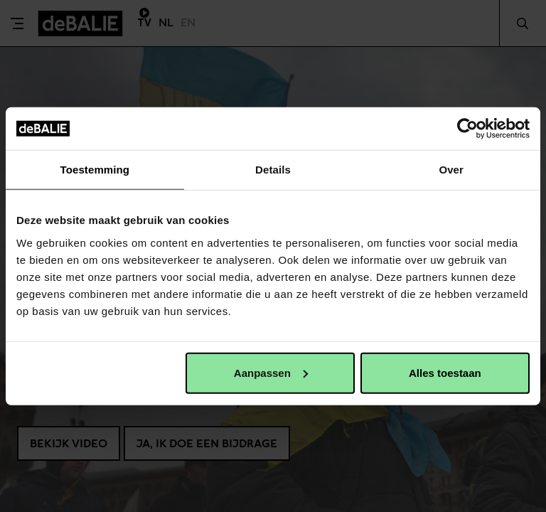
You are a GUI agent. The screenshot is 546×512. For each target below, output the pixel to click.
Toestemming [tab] (95, 170)
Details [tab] (273, 170)
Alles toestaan (445, 372)
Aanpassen (271, 372)
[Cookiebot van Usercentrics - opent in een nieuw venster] (467, 128)
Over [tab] (451, 170)
